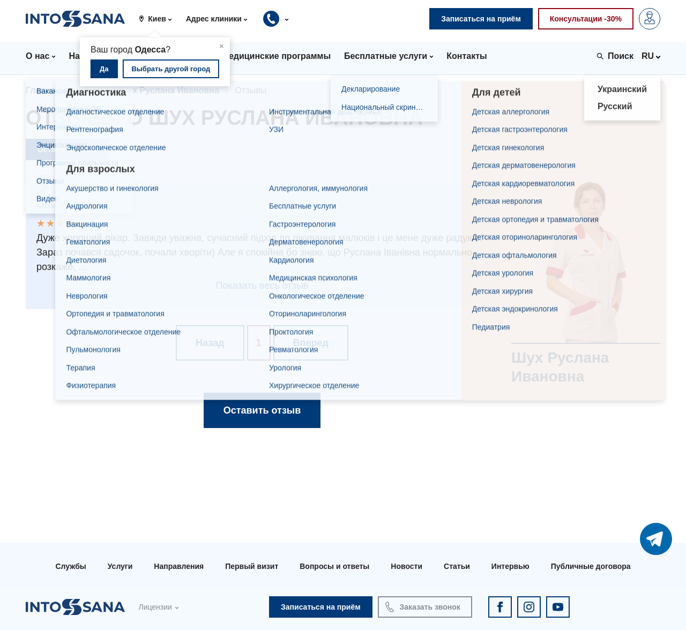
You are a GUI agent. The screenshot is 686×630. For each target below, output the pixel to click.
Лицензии (155, 607)
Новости (406, 566)
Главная (43, 90)
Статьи (457, 566)
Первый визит (251, 566)
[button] (159, 18)
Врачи (90, 90)
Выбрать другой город (170, 69)
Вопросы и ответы (334, 566)
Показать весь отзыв (262, 285)
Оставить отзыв (68, 149)
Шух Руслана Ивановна (169, 90)
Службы (70, 566)
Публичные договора (591, 566)
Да (104, 69)
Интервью (510, 566)
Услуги (120, 566)
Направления (179, 566)
